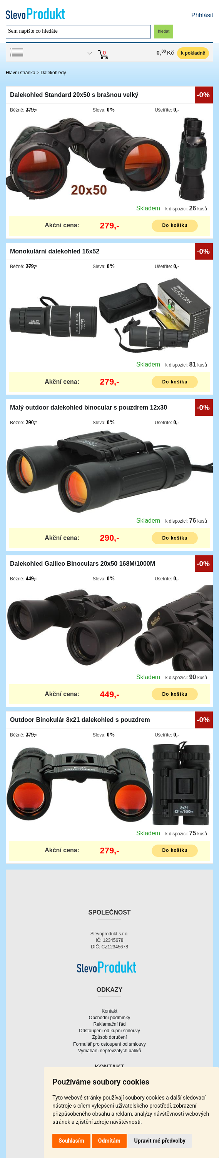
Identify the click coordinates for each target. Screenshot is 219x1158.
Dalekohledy (53, 72)
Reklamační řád (109, 1024)
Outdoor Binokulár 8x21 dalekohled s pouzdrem (80, 719)
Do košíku (174, 225)
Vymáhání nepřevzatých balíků (109, 1050)
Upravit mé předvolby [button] (160, 1141)
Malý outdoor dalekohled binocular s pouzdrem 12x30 (88, 407)
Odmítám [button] (109, 1141)
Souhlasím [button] (71, 1141)
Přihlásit (202, 15)
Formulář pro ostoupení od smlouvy (109, 1044)
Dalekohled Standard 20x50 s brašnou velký (74, 95)
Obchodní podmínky (109, 1017)
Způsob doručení (109, 1037)
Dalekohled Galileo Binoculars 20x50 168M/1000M (82, 563)
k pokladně (193, 53)
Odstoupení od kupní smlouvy (109, 1030)
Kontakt (109, 1011)
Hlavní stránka (20, 72)
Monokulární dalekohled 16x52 (54, 251)
